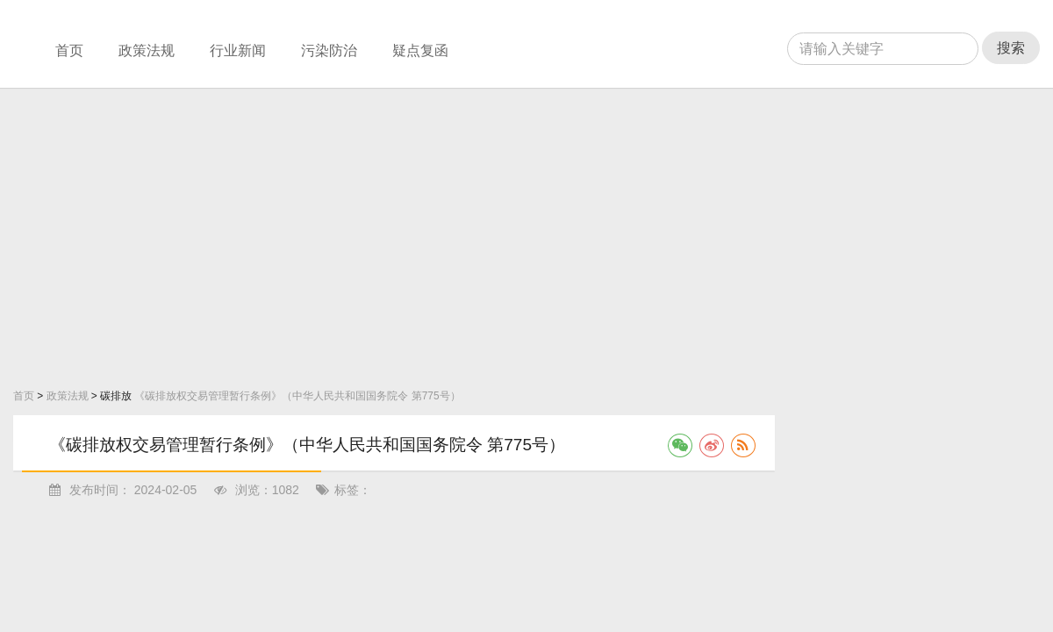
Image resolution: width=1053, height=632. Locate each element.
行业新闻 (238, 50)
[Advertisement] (190, 234)
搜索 (1011, 47)
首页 (69, 50)
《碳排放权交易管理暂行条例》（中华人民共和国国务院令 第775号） (297, 396)
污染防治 (329, 50)
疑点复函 (420, 50)
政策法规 (146, 50)
